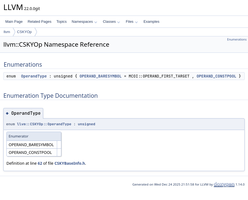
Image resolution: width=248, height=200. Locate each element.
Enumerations (237, 39)
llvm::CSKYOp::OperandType (44, 124)
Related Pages (39, 21)
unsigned (86, 124)
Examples (151, 21)
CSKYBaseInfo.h (69, 163)
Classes (111, 21)
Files (132, 21)
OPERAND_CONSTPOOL (216, 76)
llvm (7, 32)
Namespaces (84, 21)
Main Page (14, 21)
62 (40, 163)
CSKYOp (24, 32)
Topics (61, 21)
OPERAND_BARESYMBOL (100, 76)
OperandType (34, 76)
